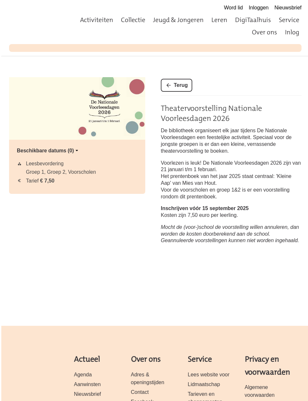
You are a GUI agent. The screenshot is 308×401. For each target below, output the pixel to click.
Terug (181, 85)
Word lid (233, 7)
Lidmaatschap (204, 384)
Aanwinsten (87, 384)
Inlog (292, 32)
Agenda (83, 374)
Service (289, 20)
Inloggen (258, 7)
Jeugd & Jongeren (178, 20)
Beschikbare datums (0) (48, 150)
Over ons (264, 32)
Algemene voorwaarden (260, 391)
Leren (219, 20)
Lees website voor (209, 374)
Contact (140, 392)
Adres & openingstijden (147, 378)
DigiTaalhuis (253, 20)
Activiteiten (96, 20)
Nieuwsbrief (288, 7)
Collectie (133, 20)
